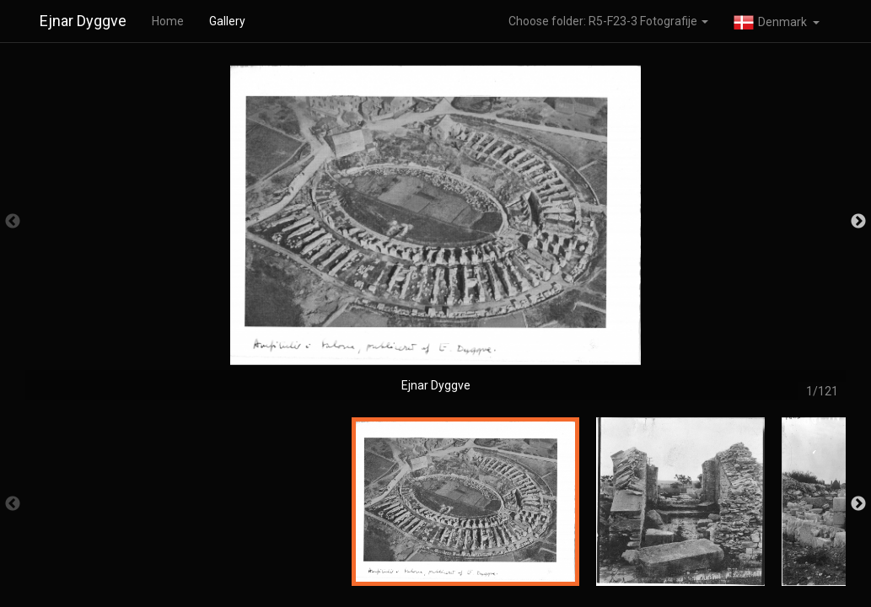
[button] (776, 21)
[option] (435, 229)
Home (168, 21)
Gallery (227, 21)
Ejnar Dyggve (83, 21)
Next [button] (858, 221)
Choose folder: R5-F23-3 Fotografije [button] (608, 21)
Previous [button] (12, 221)
